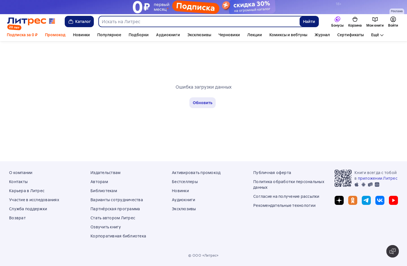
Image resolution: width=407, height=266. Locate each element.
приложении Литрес (377, 178)
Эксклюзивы (199, 34)
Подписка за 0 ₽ (22, 34)
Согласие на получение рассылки (286, 196)
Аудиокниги (168, 34)
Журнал (322, 34)
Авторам (99, 181)
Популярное (109, 34)
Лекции (254, 34)
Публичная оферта (272, 172)
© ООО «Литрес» (203, 256)
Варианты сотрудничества (116, 199)
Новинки (81, 34)
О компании (21, 172)
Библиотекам (103, 190)
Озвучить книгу (105, 226)
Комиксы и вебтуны (288, 34)
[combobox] (199, 21)
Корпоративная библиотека (118, 236)
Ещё (375, 34)
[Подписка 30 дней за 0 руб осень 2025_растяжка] (203, 7)
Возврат (17, 217)
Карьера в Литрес (26, 190)
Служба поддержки (28, 208)
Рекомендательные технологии (284, 205)
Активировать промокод (196, 172)
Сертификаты (350, 34)
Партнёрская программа (115, 208)
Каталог (79, 21)
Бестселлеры (185, 181)
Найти (309, 21)
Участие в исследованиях (34, 199)
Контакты (18, 181)
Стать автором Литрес (112, 217)
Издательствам (105, 172)
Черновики (229, 34)
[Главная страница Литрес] (31, 21)
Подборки (139, 34)
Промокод (55, 34)
